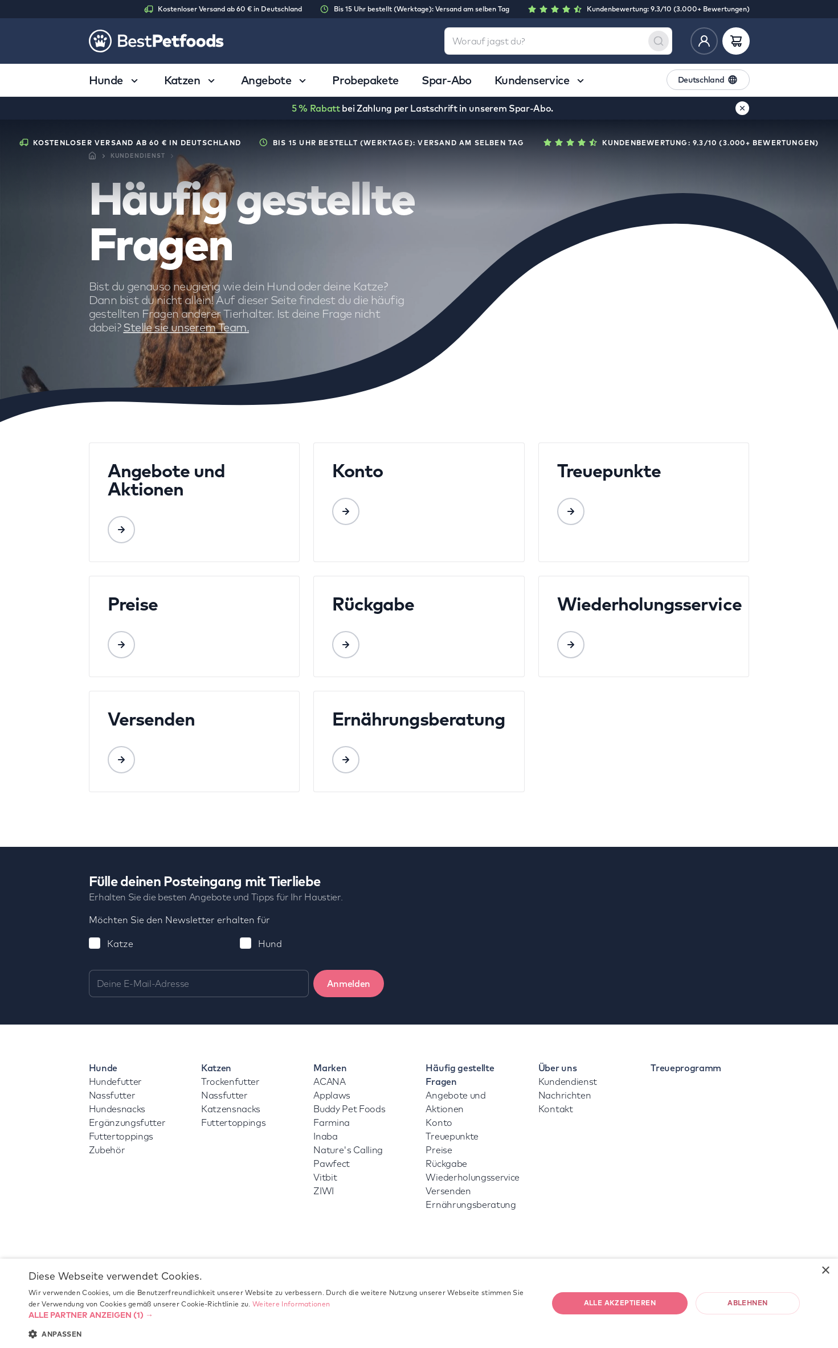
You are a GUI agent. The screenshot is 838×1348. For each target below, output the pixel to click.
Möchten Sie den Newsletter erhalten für (179, 919)
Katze (120, 943)
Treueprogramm (686, 1068)
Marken (329, 1068)
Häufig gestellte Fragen (460, 1074)
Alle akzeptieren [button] (620, 1302)
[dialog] (419, 1303)
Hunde (103, 1068)
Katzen (216, 1068)
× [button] (825, 1271)
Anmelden (348, 983)
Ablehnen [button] (747, 1302)
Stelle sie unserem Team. (186, 327)
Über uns (557, 1068)
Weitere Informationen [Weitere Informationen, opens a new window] (291, 1304)
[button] (280, 1315)
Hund (270, 943)
